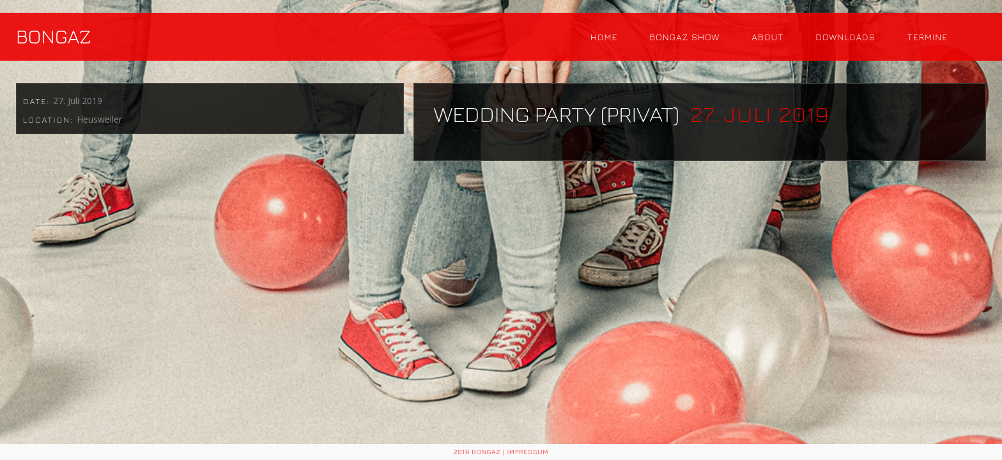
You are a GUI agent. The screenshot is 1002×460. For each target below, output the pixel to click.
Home (604, 36)
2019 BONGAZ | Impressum (501, 452)
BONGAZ (53, 36)
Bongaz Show (684, 36)
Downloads (845, 36)
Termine (927, 36)
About (767, 36)
